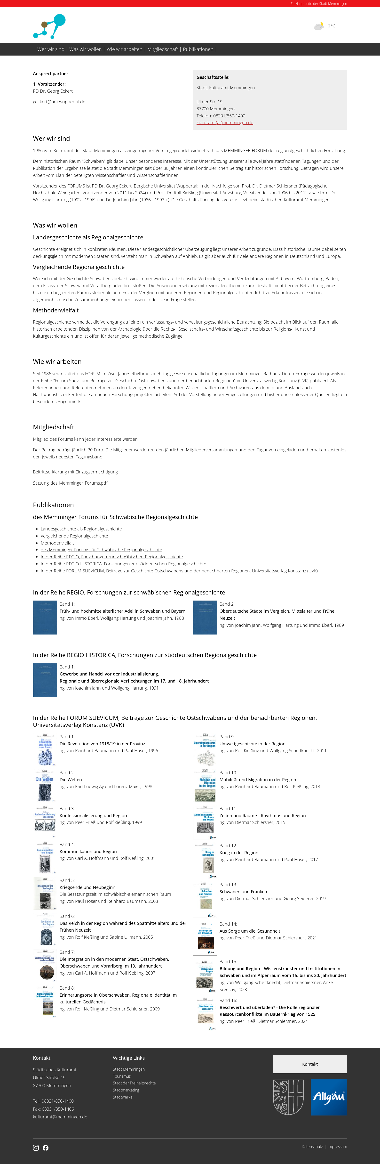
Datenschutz (312, 1146)
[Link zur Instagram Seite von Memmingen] (36, 1148)
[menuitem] (32, 45)
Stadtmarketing (126, 1090)
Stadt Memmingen (129, 1069)
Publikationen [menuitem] (198, 49)
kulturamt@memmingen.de (60, 1117)
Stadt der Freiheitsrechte (134, 1083)
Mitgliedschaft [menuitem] (162, 49)
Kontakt (310, 1064)
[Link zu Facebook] (45, 1148)
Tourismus (122, 1076)
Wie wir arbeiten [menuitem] (124, 49)
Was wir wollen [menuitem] (85, 49)
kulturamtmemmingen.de (225, 122)
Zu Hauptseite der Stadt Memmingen (319, 3)
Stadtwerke (123, 1097)
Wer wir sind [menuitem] (50, 49)
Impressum (337, 1146)
